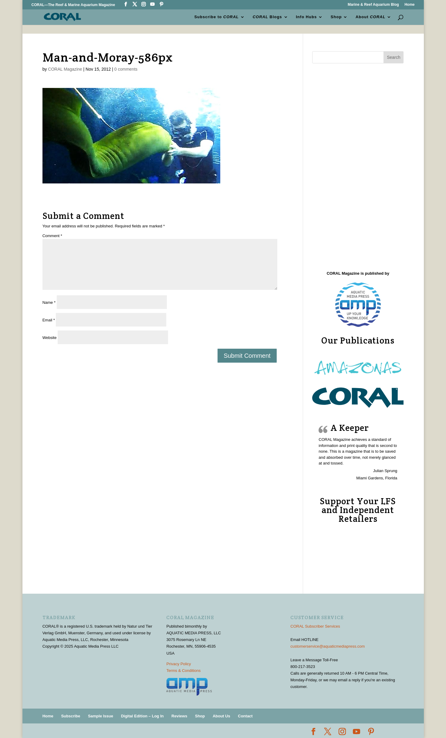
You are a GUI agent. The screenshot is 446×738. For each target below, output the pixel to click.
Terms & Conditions (183, 670)
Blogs (267, 17)
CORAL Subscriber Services (315, 626)
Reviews (179, 716)
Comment (52, 235)
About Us (221, 716)
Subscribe (70, 716)
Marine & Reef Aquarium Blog (373, 5)
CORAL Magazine (65, 69)
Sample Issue (100, 716)
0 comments (125, 69)
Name (49, 302)
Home (409, 5)
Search (393, 57)
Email (48, 320)
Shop (336, 17)
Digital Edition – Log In (142, 716)
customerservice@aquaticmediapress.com (327, 646)
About (370, 17)
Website (49, 337)
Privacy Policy (178, 664)
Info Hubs (306, 17)
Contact (245, 716)
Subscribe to (216, 17)
